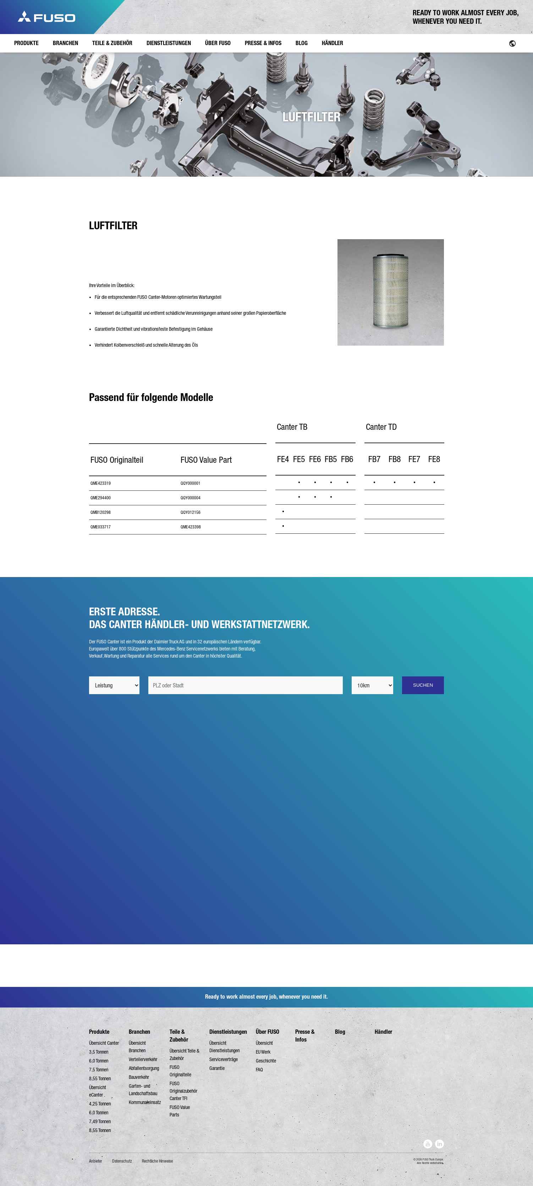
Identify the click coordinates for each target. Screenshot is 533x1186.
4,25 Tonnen (100, 1104)
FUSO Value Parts (180, 1111)
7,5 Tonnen (98, 1069)
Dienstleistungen (228, 1031)
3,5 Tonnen (98, 1052)
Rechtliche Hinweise (157, 1161)
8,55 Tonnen (100, 1078)
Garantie (217, 1068)
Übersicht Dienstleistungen (224, 1046)
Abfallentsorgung (144, 1068)
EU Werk (263, 1052)
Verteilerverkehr (143, 1059)
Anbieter (95, 1161)
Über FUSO (267, 1031)
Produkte (99, 1031)
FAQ (259, 1069)
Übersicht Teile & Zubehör (184, 1054)
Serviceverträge (223, 1059)
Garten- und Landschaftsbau (143, 1089)
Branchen (139, 1031)
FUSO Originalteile (180, 1070)
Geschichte (266, 1061)
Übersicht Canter (104, 1043)
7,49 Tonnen (100, 1121)
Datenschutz (122, 1161)
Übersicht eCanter (97, 1091)
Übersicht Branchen (137, 1046)
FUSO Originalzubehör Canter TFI (183, 1091)
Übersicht (264, 1043)
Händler (383, 1031)
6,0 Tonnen (98, 1061)
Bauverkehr (139, 1077)
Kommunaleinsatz (145, 1102)
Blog (340, 1031)
